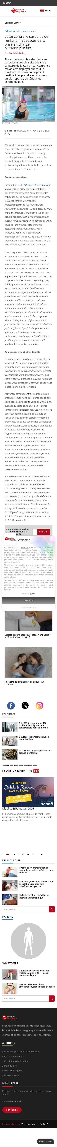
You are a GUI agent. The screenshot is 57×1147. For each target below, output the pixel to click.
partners (24, 548)
